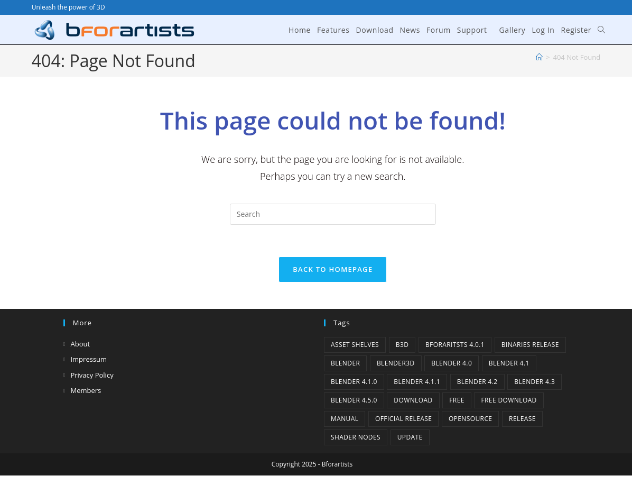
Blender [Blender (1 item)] (345, 363)
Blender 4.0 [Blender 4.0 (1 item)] (451, 363)
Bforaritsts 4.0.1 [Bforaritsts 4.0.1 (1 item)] (455, 344)
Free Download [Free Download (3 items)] (508, 400)
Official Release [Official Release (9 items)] (403, 418)
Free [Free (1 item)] (456, 400)
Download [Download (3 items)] (413, 400)
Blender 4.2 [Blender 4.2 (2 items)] (477, 381)
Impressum (88, 359)
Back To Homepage (333, 269)
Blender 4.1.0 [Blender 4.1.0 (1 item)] (354, 381)
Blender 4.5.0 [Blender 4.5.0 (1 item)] (354, 400)
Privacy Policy (91, 375)
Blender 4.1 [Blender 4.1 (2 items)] (509, 363)
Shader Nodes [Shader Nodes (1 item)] (355, 437)
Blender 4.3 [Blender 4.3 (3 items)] (534, 381)
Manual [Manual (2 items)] (344, 418)
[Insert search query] (333, 214)
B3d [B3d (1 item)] (402, 344)
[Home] (539, 57)
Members (85, 390)
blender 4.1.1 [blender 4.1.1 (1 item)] (417, 381)
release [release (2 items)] (522, 418)
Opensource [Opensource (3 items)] (470, 418)
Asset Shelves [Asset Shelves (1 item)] (355, 344)
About (80, 344)
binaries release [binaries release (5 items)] (530, 344)
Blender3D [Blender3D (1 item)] (396, 363)
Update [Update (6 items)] (410, 437)
